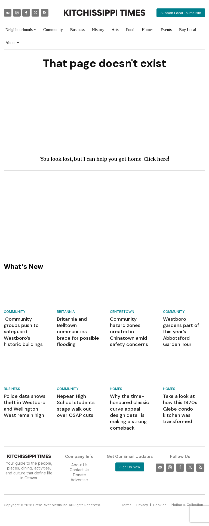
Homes (116, 379)
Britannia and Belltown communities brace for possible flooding (77, 327)
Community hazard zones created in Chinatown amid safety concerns (129, 327)
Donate (79, 453)
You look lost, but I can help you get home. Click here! (104, 160)
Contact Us (79, 447)
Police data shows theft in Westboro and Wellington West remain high (24, 393)
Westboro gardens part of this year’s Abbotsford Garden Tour (183, 327)
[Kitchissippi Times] (104, 13)
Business (12, 379)
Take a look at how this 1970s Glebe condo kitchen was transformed (182, 393)
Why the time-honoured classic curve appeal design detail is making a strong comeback (130, 396)
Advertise (79, 457)
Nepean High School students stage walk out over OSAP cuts (77, 391)
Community (15, 312)
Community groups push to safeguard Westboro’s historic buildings (23, 327)
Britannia (66, 312)
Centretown (122, 312)
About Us (79, 442)
